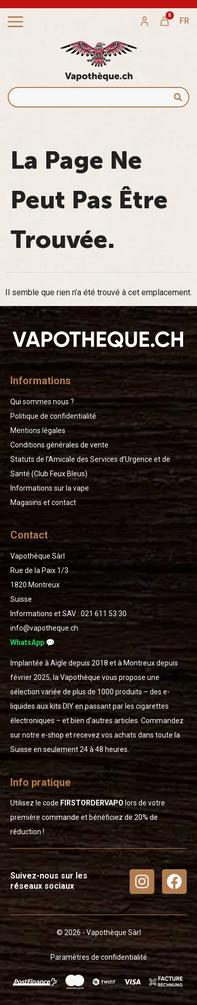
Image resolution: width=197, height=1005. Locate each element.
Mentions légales (37, 430)
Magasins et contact (43, 502)
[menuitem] (184, 21)
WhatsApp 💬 (32, 642)
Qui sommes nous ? (42, 402)
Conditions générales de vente (59, 445)
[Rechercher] (178, 97)
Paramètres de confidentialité (98, 957)
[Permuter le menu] (15, 22)
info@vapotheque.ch (44, 628)
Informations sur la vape (49, 488)
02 (104, 613)
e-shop (52, 735)
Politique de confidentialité (53, 416)
